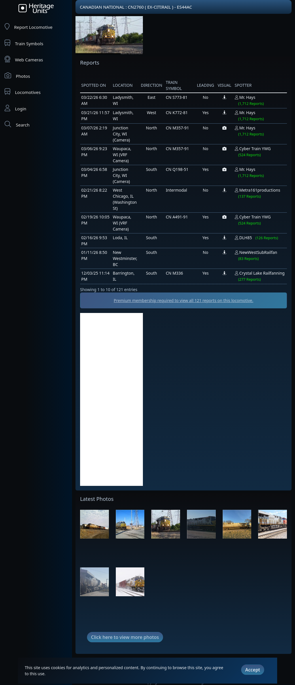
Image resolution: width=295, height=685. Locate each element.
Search (17, 124)
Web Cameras (24, 59)
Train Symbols (24, 43)
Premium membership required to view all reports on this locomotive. (183, 300)
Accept (252, 670)
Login (15, 108)
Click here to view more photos (125, 637)
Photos (17, 75)
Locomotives (23, 91)
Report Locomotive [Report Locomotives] (28, 26)
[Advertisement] (111, 399)
